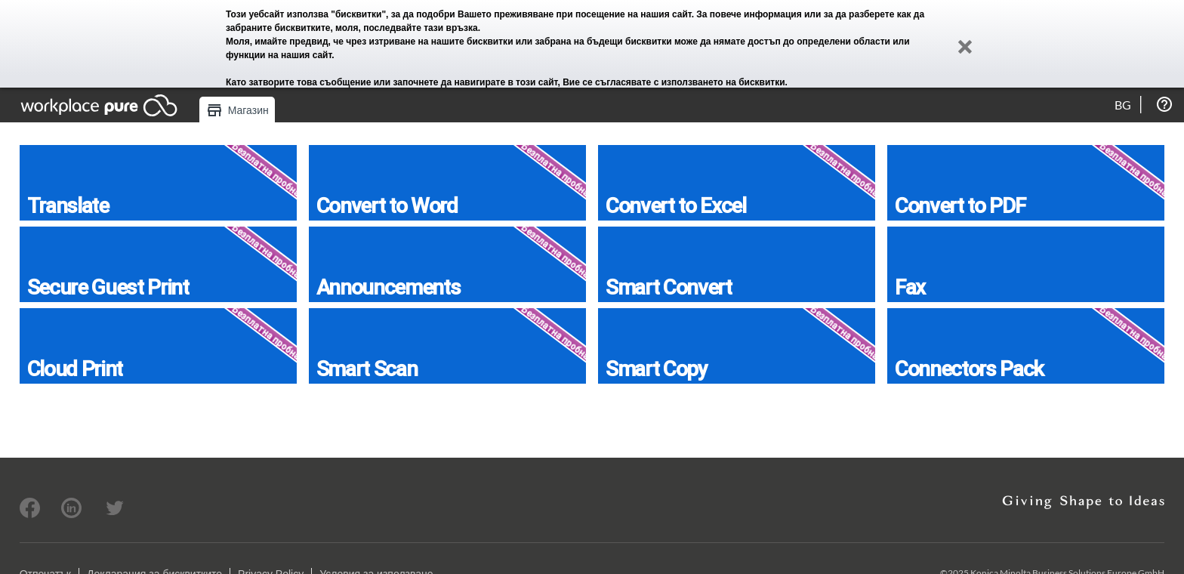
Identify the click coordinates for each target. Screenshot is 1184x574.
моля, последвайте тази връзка (406, 28)
